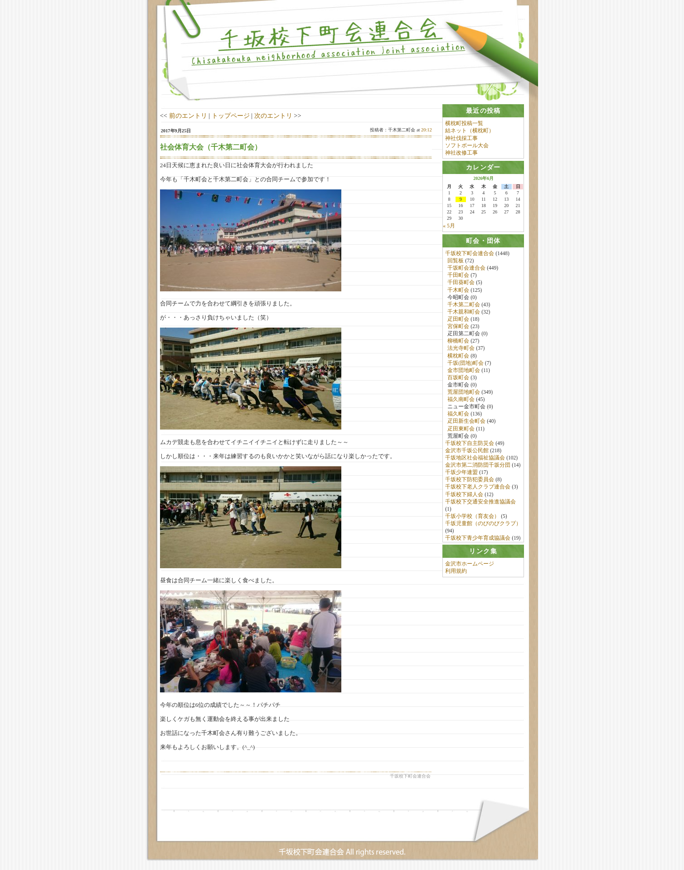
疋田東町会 (461, 429)
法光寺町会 (461, 349)
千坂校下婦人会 (464, 495)
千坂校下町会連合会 (469, 254)
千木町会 (458, 290)
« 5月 (449, 226)
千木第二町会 (463, 305)
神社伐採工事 (461, 138)
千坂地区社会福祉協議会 (475, 458)
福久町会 (458, 414)
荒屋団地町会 (463, 393)
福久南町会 (461, 400)
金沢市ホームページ (469, 566)
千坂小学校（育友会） (472, 517)
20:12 (426, 129)
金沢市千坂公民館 (467, 451)
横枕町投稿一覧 (464, 123)
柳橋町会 (458, 341)
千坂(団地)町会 (465, 363)
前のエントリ (188, 115)
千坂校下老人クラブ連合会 (477, 487)
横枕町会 (458, 356)
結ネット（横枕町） (469, 130)
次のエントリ (273, 115)
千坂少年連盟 (461, 473)
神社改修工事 (461, 152)
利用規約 (456, 574)
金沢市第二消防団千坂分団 (477, 466)
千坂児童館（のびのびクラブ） (483, 524)
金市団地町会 (463, 370)
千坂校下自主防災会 (469, 444)
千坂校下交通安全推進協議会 (480, 502)
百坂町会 (458, 378)
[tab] (483, 110)
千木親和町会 (463, 312)
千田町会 (458, 276)
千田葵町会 (461, 283)
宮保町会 (458, 327)
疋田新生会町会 (466, 422)
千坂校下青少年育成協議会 (477, 538)
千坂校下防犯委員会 (469, 480)
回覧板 (455, 261)
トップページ (231, 115)
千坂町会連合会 (466, 268)
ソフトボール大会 (467, 145)
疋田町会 (458, 320)
